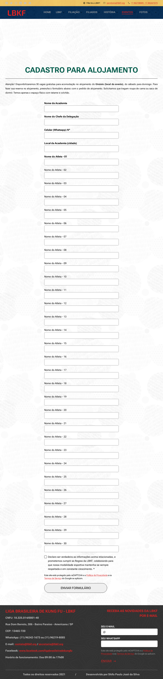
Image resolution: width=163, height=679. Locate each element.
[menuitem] (107, 12)
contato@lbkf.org (25, 644)
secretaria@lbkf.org (116, 3)
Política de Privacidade (96, 575)
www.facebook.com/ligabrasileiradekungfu (45, 650)
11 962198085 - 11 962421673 (144, 3)
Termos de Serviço (52, 578)
